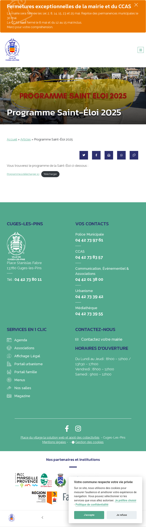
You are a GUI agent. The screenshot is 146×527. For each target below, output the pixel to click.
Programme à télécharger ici (23, 174)
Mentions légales (54, 442)
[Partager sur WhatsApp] (121, 155)
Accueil (12, 139)
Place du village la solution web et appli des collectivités (60, 437)
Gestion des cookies (89, 442)
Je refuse (122, 515)
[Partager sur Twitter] (83, 155)
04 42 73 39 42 (89, 296)
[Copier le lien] (134, 155)
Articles (25, 139)
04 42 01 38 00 (89, 279)
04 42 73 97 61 (89, 239)
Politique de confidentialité (91, 504)
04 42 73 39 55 (89, 313)
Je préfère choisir (125, 500)
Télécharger (50, 174)
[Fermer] (136, 5)
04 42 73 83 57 (89, 257)
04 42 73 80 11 (28, 279)
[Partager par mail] (109, 155)
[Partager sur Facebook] (96, 155)
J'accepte (89, 515)
